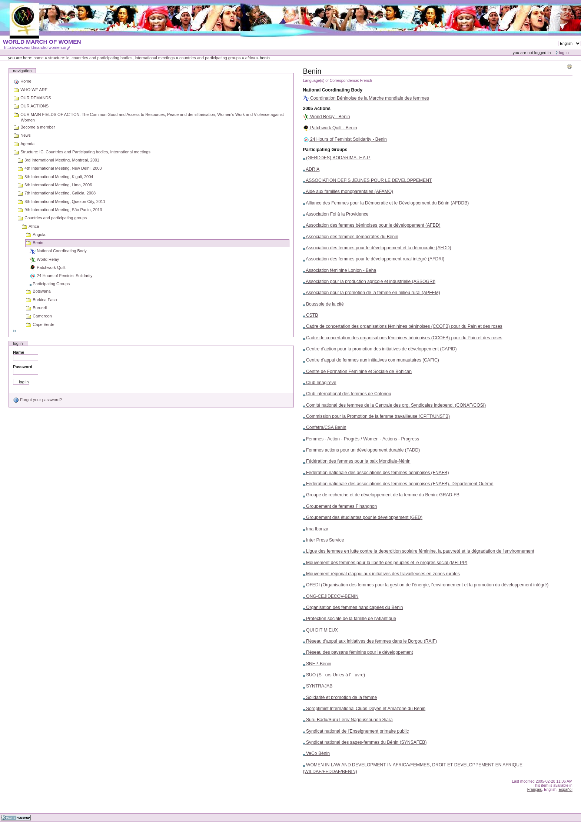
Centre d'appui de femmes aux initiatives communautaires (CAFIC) (371, 360)
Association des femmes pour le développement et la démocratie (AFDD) (377, 247)
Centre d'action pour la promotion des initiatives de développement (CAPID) (380, 349)
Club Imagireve (319, 382)
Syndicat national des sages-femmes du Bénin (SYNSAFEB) (365, 742)
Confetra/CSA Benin (324, 427)
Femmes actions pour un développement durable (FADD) (361, 450)
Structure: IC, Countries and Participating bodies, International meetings (111, 58)
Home (38, 58)
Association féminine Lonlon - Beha (339, 270)
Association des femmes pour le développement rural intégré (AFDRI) (374, 259)
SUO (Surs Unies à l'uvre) (334, 674)
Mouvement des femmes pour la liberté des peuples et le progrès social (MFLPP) (385, 562)
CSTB (310, 315)
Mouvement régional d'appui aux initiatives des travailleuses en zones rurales (381, 573)
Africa (250, 58)
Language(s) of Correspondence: (331, 81)
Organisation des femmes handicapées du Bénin (353, 607)
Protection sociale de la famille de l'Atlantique (349, 618)
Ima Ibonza (315, 529)
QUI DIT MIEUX (320, 630)
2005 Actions (317, 108)
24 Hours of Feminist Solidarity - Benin (345, 139)
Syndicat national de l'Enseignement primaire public (356, 731)
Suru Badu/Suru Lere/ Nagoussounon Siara (348, 719)
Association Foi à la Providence (336, 214)
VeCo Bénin (316, 753)
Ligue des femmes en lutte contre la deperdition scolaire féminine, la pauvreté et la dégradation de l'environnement (418, 551)
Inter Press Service (323, 540)
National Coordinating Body (332, 90)
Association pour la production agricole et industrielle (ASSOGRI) (369, 281)
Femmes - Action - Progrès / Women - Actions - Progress (361, 439)
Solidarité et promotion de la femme (340, 697)
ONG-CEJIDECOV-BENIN (331, 596)
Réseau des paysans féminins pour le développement (358, 652)
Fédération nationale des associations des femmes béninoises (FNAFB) (376, 472)
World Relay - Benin (326, 116)
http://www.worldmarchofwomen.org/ (37, 47)
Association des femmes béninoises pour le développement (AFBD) (372, 225)
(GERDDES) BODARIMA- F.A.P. (337, 157)
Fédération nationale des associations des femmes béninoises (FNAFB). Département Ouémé (398, 483)
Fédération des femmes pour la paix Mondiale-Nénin (357, 461)
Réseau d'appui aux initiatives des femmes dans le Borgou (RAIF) (370, 641)
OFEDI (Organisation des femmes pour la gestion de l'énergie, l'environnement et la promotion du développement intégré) (426, 584)
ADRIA (311, 169)
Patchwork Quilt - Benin (330, 127)
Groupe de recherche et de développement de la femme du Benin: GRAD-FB (381, 494)
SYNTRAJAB (318, 686)
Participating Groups (325, 149)
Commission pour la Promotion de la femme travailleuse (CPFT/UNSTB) (376, 416)
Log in (564, 52)
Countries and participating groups (210, 58)
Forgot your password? (37, 399)
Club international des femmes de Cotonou (347, 393)
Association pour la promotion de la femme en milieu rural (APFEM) (371, 292)
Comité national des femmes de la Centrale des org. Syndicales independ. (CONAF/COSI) (394, 405)
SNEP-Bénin (317, 663)
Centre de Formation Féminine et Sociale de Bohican (357, 371)
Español (565, 789)
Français (534, 789)
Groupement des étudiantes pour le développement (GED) (362, 517)
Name (18, 352)
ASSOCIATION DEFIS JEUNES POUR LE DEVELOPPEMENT (367, 180)
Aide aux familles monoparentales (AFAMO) (348, 191)
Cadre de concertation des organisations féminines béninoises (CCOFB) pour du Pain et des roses (402, 326)
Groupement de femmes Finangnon (340, 506)
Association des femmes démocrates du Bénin (350, 236)
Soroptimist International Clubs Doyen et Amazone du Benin (364, 708)
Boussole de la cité (323, 304)
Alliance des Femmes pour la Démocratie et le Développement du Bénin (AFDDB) (386, 203)
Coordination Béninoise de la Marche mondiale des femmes (366, 98)
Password (22, 366)
